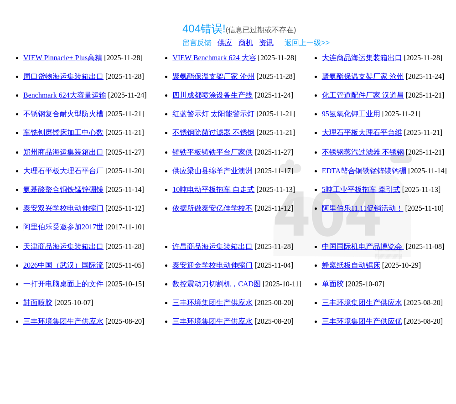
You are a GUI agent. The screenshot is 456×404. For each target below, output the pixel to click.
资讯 (266, 43)
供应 (225, 43)
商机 (245, 43)
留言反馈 (197, 43)
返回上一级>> (307, 43)
